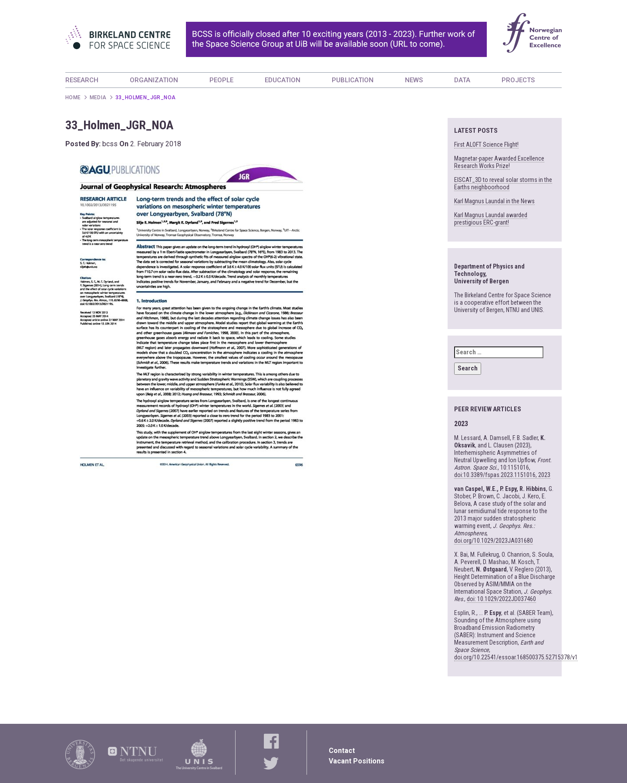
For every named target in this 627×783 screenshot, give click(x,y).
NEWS (414, 80)
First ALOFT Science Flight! (486, 144)
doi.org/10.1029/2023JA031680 (493, 540)
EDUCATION (282, 80)
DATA (462, 80)
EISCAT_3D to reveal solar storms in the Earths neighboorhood (503, 183)
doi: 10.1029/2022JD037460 (501, 598)
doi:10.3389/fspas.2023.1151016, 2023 (502, 474)
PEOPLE (221, 80)
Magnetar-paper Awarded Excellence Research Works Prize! (499, 162)
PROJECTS (518, 80)
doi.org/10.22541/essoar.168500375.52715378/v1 (516, 657)
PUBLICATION (353, 80)
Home (73, 97)
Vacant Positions (356, 761)
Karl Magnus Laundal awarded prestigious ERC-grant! (490, 219)
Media (98, 97)
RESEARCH (81, 80)
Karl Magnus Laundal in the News (494, 201)
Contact (342, 750)
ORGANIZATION (154, 80)
